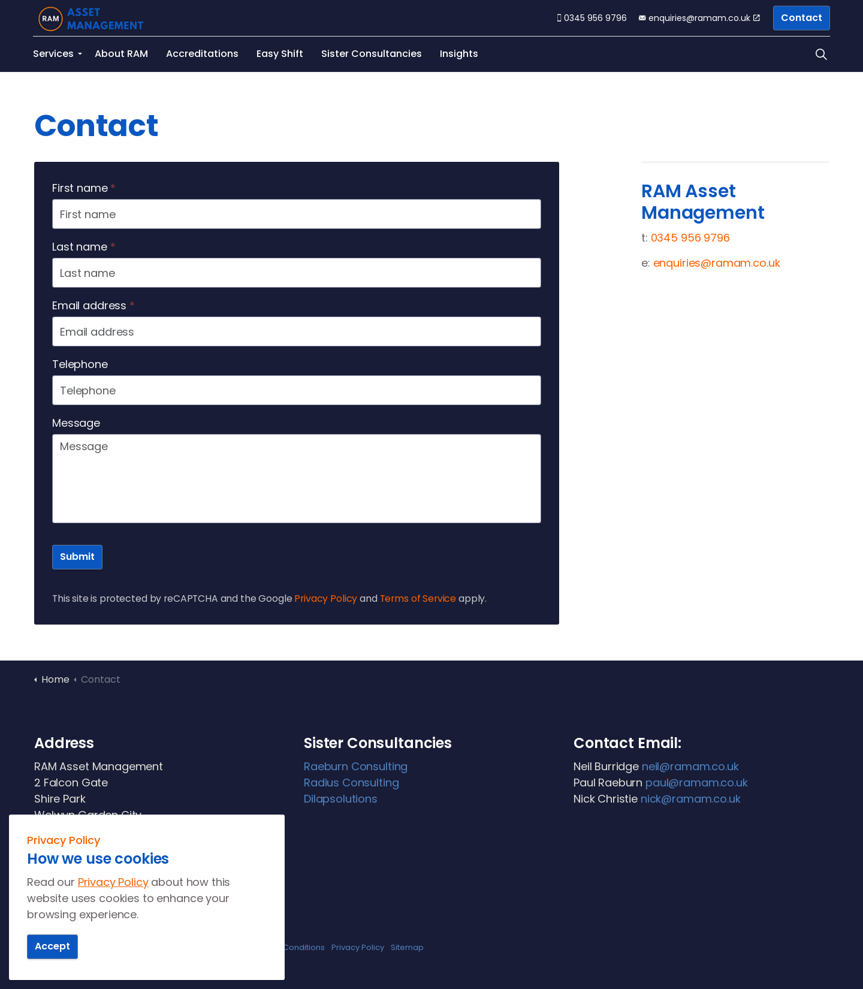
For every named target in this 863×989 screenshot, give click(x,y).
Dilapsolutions (341, 798)
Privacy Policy (325, 598)
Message (76, 422)
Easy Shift (280, 54)
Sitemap (407, 947)
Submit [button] (77, 557)
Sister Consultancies (371, 54)
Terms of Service (418, 598)
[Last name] (296, 273)
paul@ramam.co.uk (696, 782)
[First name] (296, 214)
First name (84, 187)
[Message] (296, 478)
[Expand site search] (821, 54)
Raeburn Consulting (356, 766)
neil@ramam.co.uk (690, 766)
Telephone (80, 364)
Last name (83, 246)
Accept (52, 946)
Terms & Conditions (287, 947)
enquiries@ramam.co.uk (699, 18)
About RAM (121, 54)
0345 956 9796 (592, 18)
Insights (459, 54)
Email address (93, 305)
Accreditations (202, 54)
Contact (801, 18)
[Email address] (296, 331)
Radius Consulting (351, 782)
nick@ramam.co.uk (691, 798)
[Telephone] (296, 390)
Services (53, 54)
